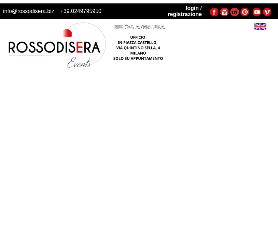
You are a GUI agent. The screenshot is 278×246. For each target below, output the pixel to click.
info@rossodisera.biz (28, 11)
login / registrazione (185, 11)
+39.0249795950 (80, 11)
